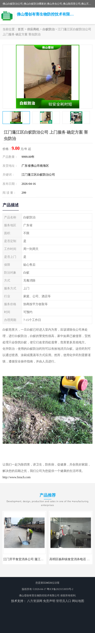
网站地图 (78, 601)
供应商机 (33, 29)
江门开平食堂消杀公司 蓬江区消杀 (26, 559)
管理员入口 (63, 601)
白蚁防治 (49, 29)
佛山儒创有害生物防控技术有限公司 (39, 595)
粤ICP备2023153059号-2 (60, 589)
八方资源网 (34, 601)
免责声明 (49, 601)
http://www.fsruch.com (17, 477)
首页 (21, 29)
